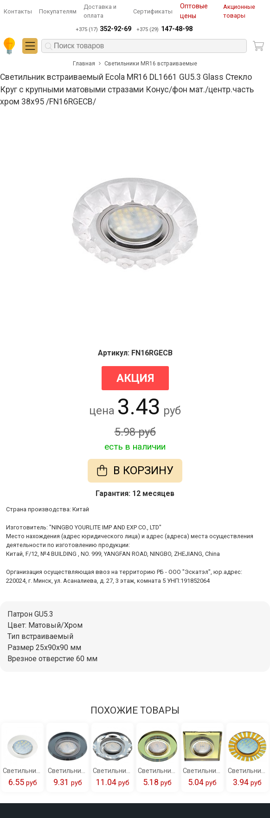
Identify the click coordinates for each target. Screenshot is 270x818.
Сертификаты (153, 11)
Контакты (18, 11)
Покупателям (58, 11)
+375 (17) (103, 29)
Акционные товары (239, 11)
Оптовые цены (194, 11)
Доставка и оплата (100, 11)
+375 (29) (164, 29)
